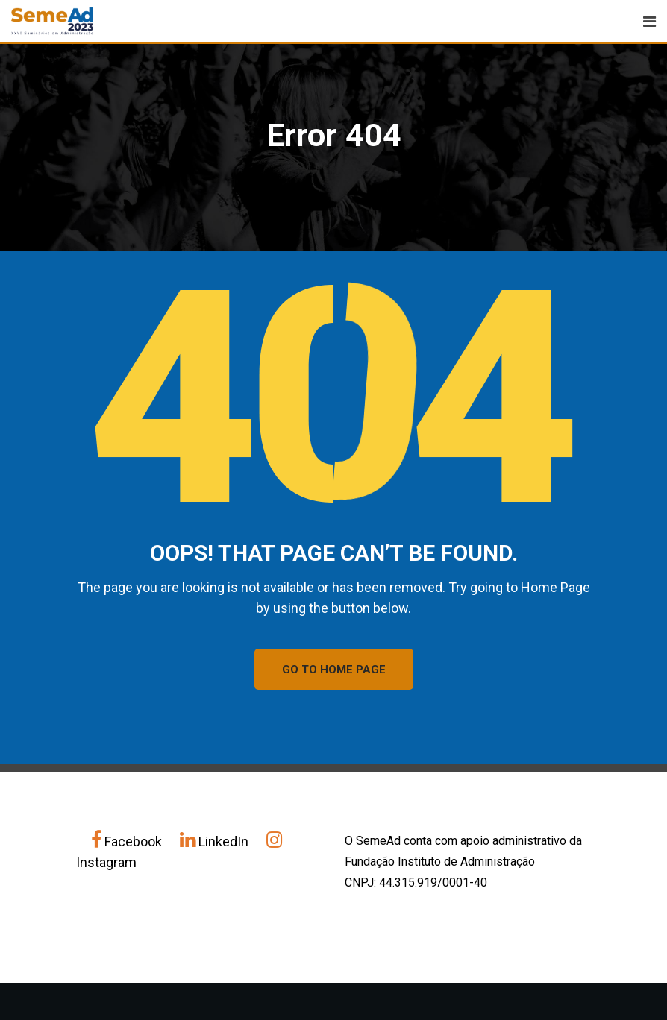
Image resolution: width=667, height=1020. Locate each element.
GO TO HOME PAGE (334, 669)
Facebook (128, 841)
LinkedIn (215, 841)
